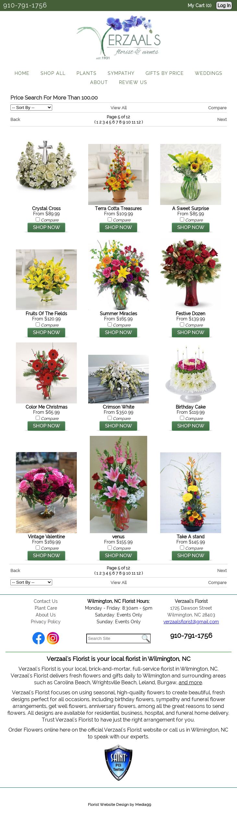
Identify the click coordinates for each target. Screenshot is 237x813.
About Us (46, 614)
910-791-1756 (25, 5)
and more (190, 682)
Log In (224, 5)
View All (118, 107)
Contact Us (46, 601)
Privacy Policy (46, 621)
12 (138, 122)
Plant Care (46, 608)
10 (128, 122)
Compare (217, 107)
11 (134, 122)
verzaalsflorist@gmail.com (191, 621)
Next (222, 119)
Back (15, 119)
